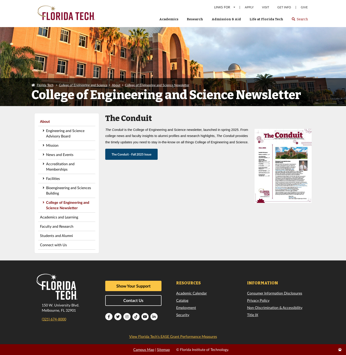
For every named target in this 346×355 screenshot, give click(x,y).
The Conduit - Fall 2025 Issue (131, 154)
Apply (249, 7)
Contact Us (133, 300)
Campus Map (143, 349)
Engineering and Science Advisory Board (65, 133)
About (116, 85)
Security (182, 315)
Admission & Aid (226, 19)
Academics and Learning (59, 217)
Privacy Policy (258, 300)
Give (304, 7)
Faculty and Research (56, 226)
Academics (168, 19)
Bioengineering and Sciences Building (68, 190)
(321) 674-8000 (54, 319)
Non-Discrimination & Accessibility (274, 307)
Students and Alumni (56, 235)
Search (299, 20)
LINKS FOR (225, 7)
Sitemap (163, 349)
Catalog (182, 300)
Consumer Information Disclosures (274, 293)
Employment (186, 307)
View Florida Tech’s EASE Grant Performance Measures (173, 336)
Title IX (252, 315)
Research (195, 19)
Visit (265, 7)
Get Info (284, 7)
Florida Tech (45, 85)
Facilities (53, 178)
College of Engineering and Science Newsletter (157, 85)
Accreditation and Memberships (60, 166)
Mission (52, 145)
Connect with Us (53, 245)
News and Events (59, 154)
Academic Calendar (191, 293)
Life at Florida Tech (266, 19)
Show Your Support (133, 285)
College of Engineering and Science (83, 85)
